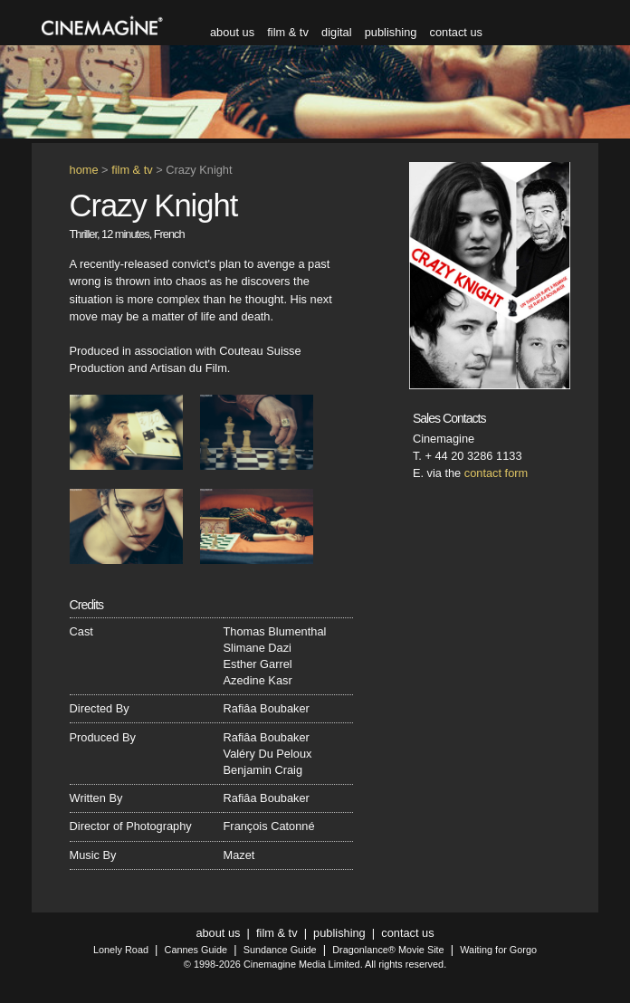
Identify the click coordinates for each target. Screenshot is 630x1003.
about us (232, 32)
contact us (456, 32)
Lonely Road (120, 949)
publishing (391, 32)
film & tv (288, 32)
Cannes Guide (196, 949)
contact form (496, 473)
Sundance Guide (280, 949)
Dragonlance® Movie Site (388, 949)
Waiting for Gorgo (498, 949)
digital (336, 32)
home (84, 170)
